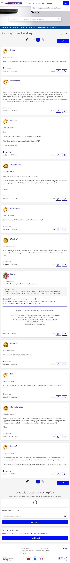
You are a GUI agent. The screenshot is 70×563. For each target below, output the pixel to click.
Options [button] (63, 34)
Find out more (33, 284)
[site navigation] (2, 3)
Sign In (66, 3)
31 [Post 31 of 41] (5, 71)
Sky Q (35, 12)
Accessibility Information (42, 550)
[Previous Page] (28, 40)
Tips (43, 3)
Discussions (29, 3)
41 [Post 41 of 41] (5, 474)
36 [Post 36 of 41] (6, 264)
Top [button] (66, 549)
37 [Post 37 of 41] (6, 333)
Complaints (24, 552)
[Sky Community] (13, 3)
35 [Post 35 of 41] (6, 229)
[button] (66, 49)
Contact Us (46, 552)
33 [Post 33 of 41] (6, 155)
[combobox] (39, 19)
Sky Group (23, 553)
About (49, 3)
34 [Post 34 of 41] (6, 198)
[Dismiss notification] (67, 8)
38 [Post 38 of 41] (6, 364)
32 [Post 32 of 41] (6, 110)
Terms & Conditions (44, 548)
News (38, 3)
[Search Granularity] (15, 19)
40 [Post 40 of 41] (6, 436)
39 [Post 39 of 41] (6, 397)
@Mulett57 (8, 289)
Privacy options (25, 548)
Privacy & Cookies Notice (27, 550)
